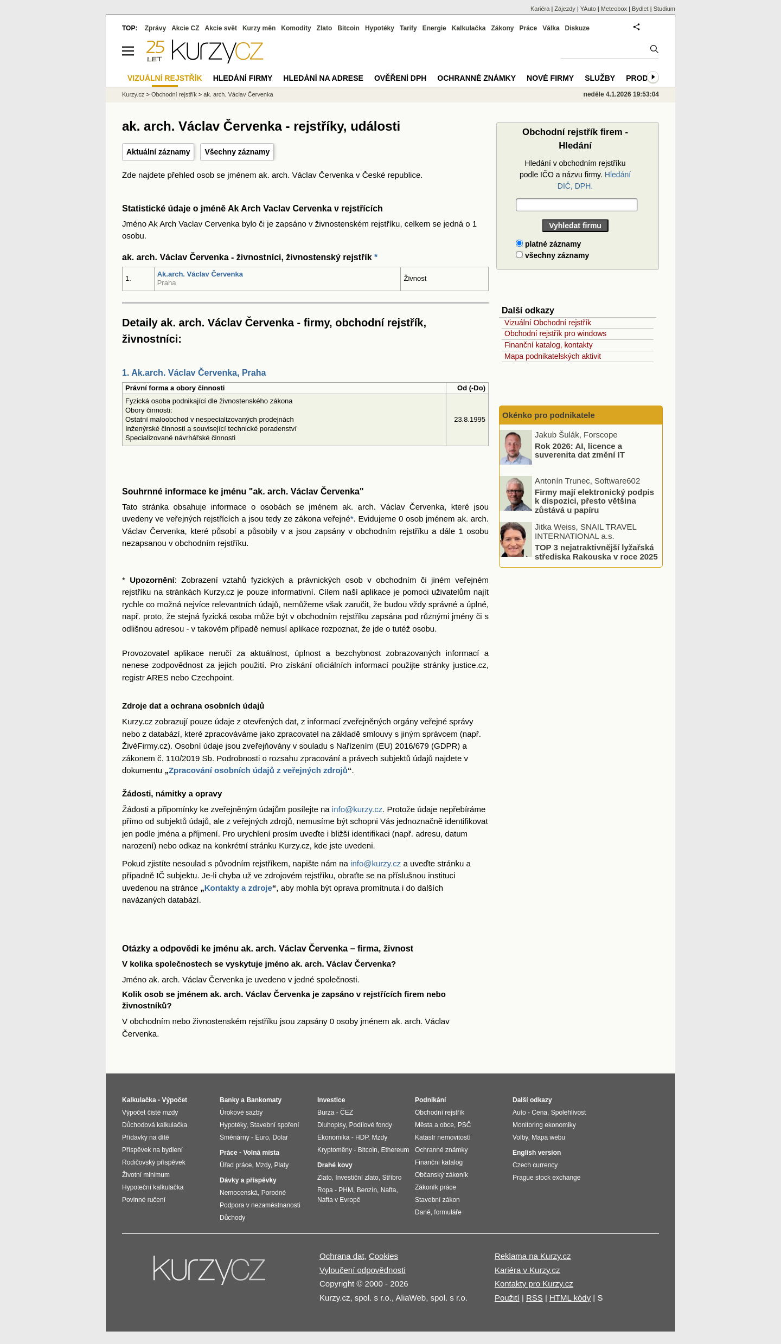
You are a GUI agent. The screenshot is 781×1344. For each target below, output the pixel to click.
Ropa (325, 1190)
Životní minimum (146, 1175)
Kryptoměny (334, 1150)
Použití (507, 1297)
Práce (528, 28)
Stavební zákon (437, 1200)
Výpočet (174, 1100)
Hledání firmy (243, 78)
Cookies (383, 1256)
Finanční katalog (439, 1162)
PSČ (464, 1125)
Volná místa (261, 1152)
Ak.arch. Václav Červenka (200, 274)
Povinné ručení (143, 1200)
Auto (519, 1112)
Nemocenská (239, 1193)
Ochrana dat (341, 1256)
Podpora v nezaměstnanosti (260, 1205)
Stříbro (391, 1177)
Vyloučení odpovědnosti (362, 1270)
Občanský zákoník (441, 1175)
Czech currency (535, 1165)
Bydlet (640, 8)
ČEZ (346, 1112)
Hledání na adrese (323, 78)
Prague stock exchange (546, 1177)
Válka (550, 28)
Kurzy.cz (133, 94)
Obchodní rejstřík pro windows (555, 333)
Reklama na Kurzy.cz (533, 1256)
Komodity (296, 28)
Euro (261, 1137)
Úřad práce (236, 1165)
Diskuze (577, 28)
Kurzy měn (259, 28)
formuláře (448, 1212)
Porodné (273, 1193)
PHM (345, 1190)
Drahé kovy (335, 1165)
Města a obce (434, 1125)
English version (537, 1152)
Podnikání (430, 1100)
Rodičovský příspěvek (153, 1162)
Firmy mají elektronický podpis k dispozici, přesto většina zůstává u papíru (594, 500)
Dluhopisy (331, 1125)
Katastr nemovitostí (443, 1137)
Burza (325, 1112)
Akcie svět (221, 28)
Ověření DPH (400, 78)
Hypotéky (379, 28)
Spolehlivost (568, 1112)
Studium (664, 8)
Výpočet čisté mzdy (150, 1112)
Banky (229, 1100)
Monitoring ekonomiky (544, 1125)
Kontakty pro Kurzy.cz (534, 1283)
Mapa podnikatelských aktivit (552, 356)
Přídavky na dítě (145, 1137)
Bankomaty (263, 1100)
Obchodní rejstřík (174, 94)
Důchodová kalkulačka (154, 1125)
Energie (434, 28)
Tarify (408, 28)
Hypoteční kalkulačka (152, 1187)
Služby (600, 78)
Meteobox (614, 8)
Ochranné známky (476, 78)
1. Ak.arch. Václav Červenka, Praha (194, 372)
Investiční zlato (356, 1177)
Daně (423, 1212)
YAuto (588, 8)
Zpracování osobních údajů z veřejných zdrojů (258, 770)
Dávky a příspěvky (248, 1180)
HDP (361, 1137)
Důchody (232, 1217)
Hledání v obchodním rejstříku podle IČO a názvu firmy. (575, 174)
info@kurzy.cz (357, 809)
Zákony (502, 28)
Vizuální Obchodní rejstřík (547, 322)
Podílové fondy (370, 1125)
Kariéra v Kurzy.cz (527, 1270)
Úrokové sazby (241, 1112)
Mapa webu (548, 1137)
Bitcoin (348, 28)
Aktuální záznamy (158, 151)
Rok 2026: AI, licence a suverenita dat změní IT (580, 450)
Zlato (324, 28)
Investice (331, 1100)
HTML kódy (570, 1297)
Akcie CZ (185, 28)
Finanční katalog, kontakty (548, 344)
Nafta (388, 1190)
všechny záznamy (552, 255)
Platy (281, 1165)
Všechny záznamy (237, 151)
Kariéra (539, 8)
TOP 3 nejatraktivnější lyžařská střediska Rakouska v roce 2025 (596, 552)
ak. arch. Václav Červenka (238, 94)
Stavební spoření (274, 1125)
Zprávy (155, 28)
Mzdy (263, 1165)
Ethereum (395, 1150)
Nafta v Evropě (338, 1200)
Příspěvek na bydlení (152, 1150)
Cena (539, 1112)
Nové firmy (550, 78)
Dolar (280, 1137)
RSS (534, 1297)
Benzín (367, 1190)
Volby (520, 1137)
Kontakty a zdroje (238, 887)
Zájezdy (564, 8)
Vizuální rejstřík (164, 78)
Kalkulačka (469, 28)
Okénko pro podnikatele (548, 415)
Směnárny (234, 1137)
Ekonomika (333, 1137)
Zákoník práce (435, 1187)
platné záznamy (548, 244)
